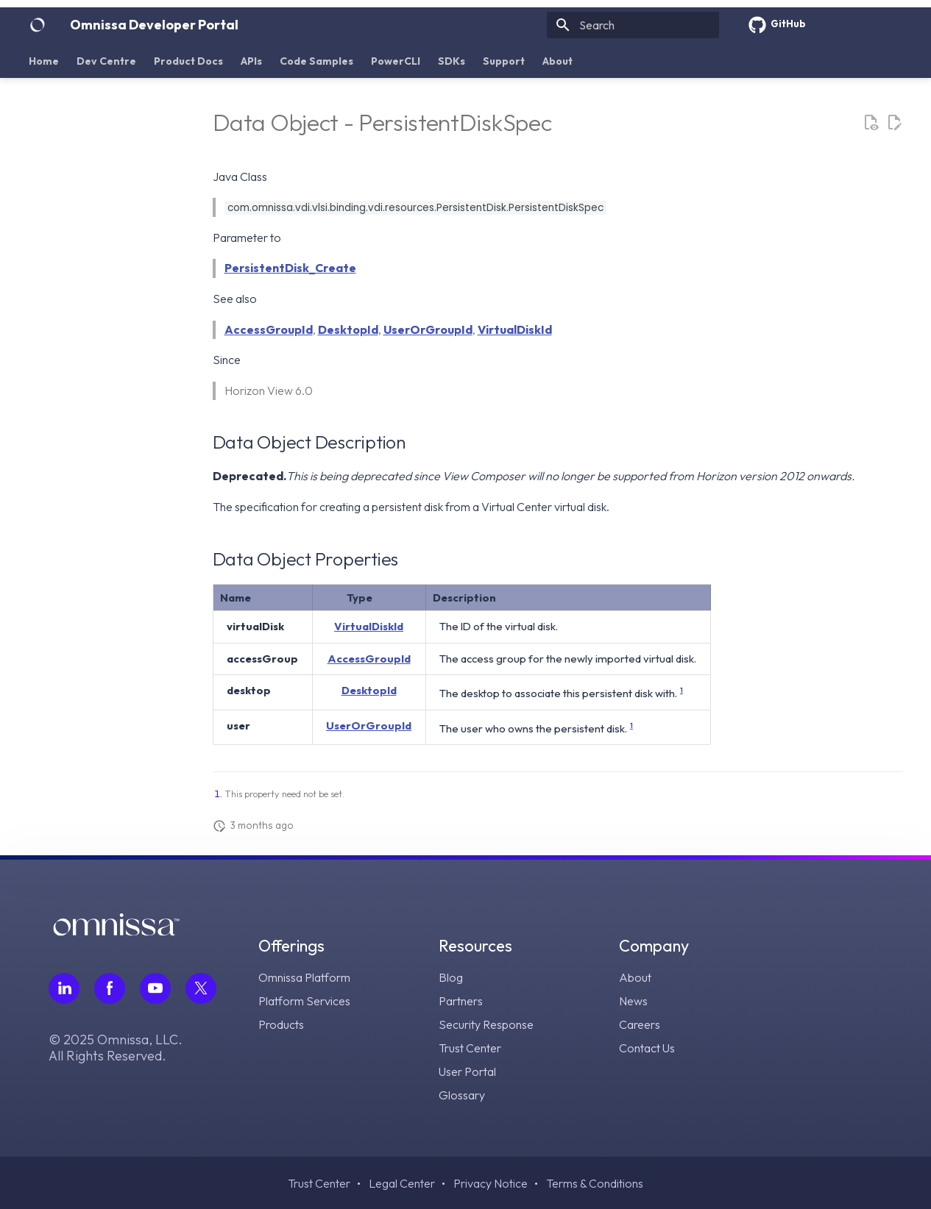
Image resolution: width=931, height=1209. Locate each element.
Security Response (486, 1024)
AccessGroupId (268, 329)
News (633, 1001)
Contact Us (647, 1048)
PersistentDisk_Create (290, 267)
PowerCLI (395, 61)
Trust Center (470, 1048)
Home (44, 61)
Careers (639, 1024)
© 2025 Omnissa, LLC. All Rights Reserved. (116, 1048)
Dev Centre (106, 61)
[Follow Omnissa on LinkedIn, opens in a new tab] (64, 988)
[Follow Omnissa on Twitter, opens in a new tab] (200, 988)
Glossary (462, 1095)
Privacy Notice (490, 1183)
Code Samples (316, 61)
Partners (461, 1001)
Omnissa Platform (304, 977)
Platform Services (304, 1001)
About (557, 61)
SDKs (451, 61)
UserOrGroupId (427, 329)
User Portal (467, 1071)
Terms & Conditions (594, 1183)
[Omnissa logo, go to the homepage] (116, 931)
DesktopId (348, 329)
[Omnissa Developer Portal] (37, 25)
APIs (251, 61)
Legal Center (402, 1183)
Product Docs (188, 61)
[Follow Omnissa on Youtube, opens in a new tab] (155, 988)
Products (281, 1024)
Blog (451, 977)
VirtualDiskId (515, 329)
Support (504, 61)
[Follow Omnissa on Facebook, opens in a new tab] (109, 988)
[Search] (633, 25)
